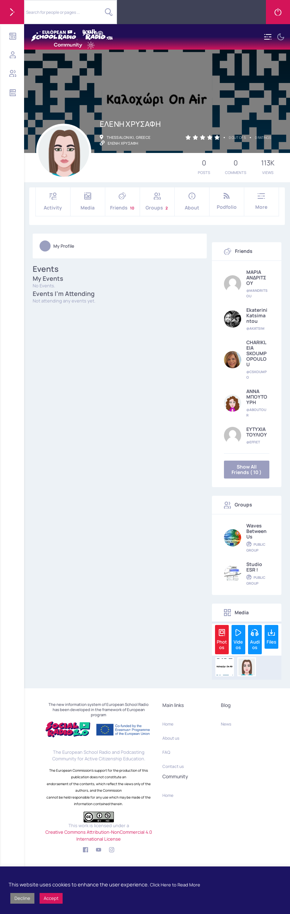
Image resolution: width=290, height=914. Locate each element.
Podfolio (226, 201)
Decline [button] (22, 898)
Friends (122, 202)
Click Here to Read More (175, 885)
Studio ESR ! (254, 567)
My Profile (57, 245)
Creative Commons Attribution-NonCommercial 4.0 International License (98, 835)
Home (167, 724)
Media (87, 202)
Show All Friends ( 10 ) (246, 469)
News (226, 724)
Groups (157, 202)
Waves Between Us (256, 531)
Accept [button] (51, 898)
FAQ (166, 752)
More (261, 201)
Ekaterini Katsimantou (256, 315)
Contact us (173, 766)
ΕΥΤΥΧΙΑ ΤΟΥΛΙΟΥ (256, 432)
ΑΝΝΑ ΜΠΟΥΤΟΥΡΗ (256, 397)
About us (170, 738)
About (192, 202)
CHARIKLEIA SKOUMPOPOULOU (256, 353)
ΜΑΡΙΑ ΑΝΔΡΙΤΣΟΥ (256, 277)
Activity (53, 202)
